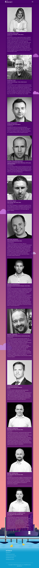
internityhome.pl (10, 337)
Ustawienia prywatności (11, 555)
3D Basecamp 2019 (10, 559)
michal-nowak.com (10, 242)
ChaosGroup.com (10, 125)
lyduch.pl (8, 388)
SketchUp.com (9, 35)
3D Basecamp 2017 (10, 557)
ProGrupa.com (9, 430)
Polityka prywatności (10, 554)
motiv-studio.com (10, 203)
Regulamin (8, 552)
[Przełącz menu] (32, 1)
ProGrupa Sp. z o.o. (20, 564)
